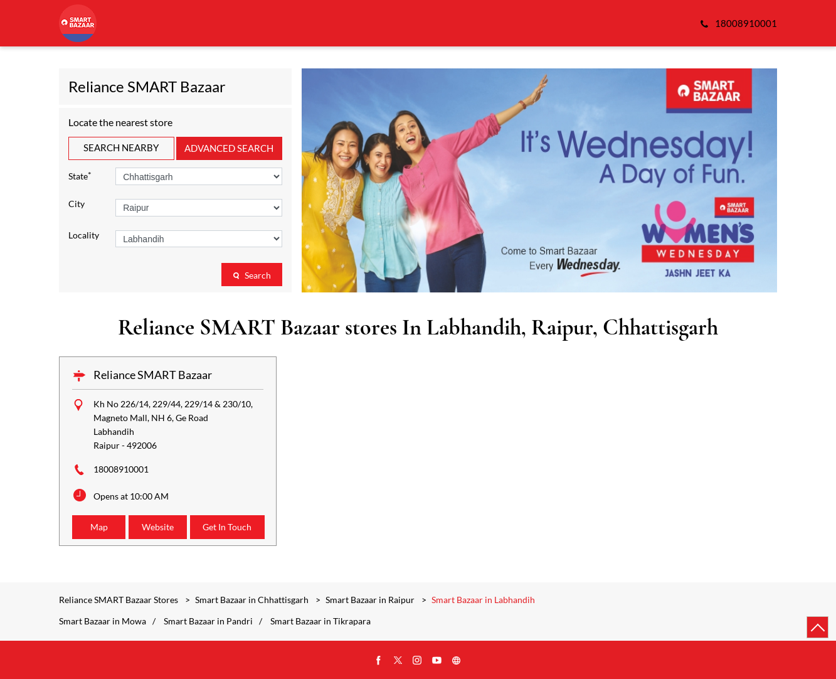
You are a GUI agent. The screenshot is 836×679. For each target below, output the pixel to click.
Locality (83, 235)
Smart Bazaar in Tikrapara (320, 621)
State (80, 175)
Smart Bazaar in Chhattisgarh (252, 599)
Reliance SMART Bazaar (152, 375)
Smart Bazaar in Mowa (102, 621)
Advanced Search (228, 148)
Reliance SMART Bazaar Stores (119, 599)
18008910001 (121, 469)
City (76, 204)
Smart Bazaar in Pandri (208, 621)
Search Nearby (121, 147)
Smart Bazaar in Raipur (370, 599)
